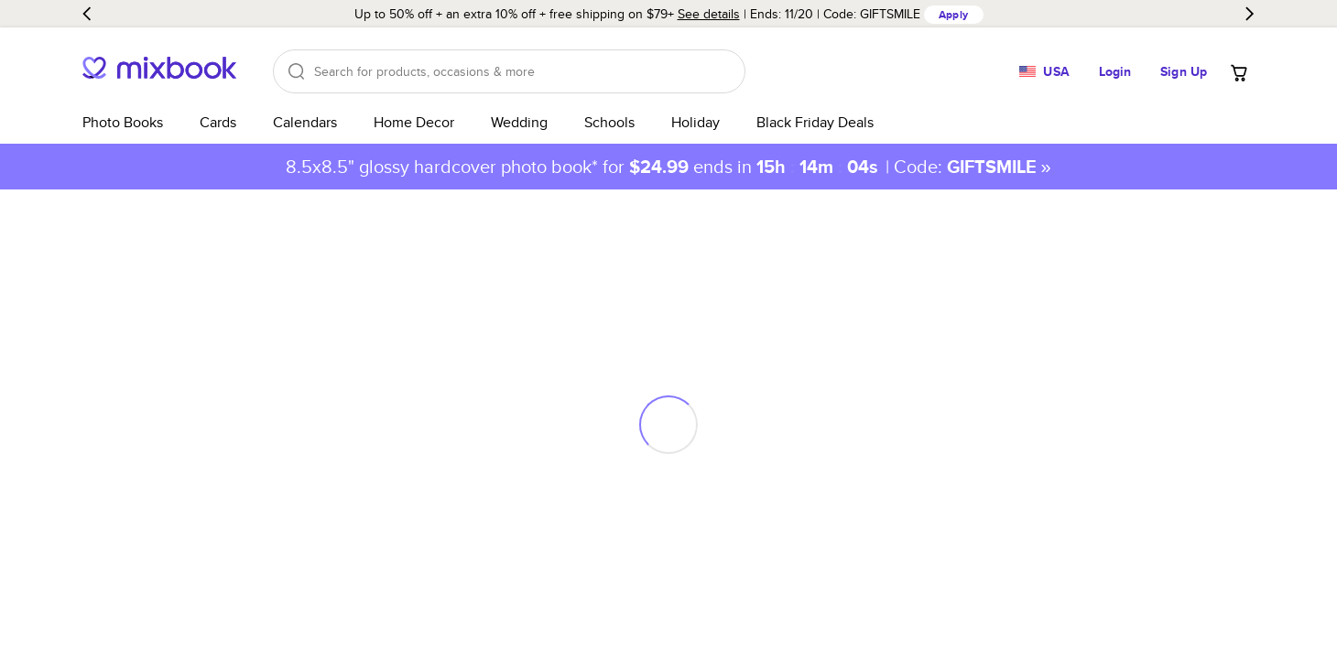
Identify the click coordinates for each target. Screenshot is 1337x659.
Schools (609, 122)
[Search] (509, 71)
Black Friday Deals (815, 122)
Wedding (519, 122)
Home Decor (414, 122)
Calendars (305, 122)
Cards (218, 122)
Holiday (695, 122)
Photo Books (122, 122)
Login (1115, 71)
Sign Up (1183, 71)
